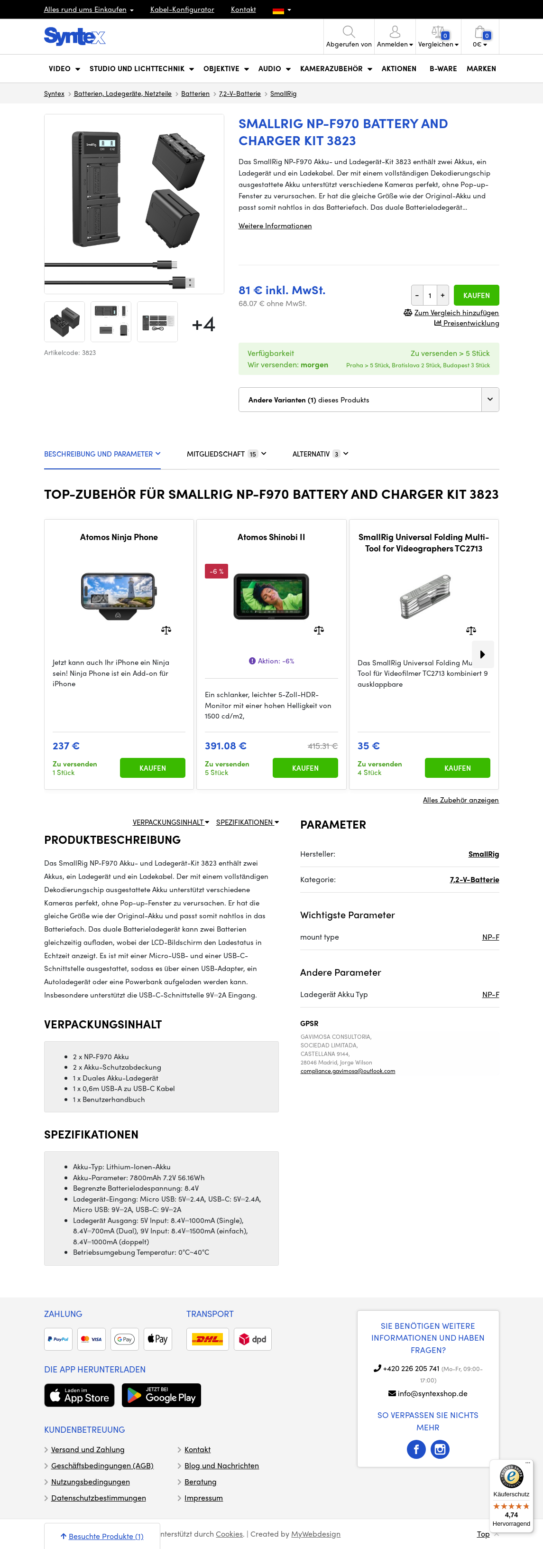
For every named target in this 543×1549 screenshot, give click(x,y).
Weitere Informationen (275, 225)
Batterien (195, 93)
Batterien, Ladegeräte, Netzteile (123, 93)
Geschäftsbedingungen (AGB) (102, 1465)
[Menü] (528, 1465)
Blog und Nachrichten (221, 1465)
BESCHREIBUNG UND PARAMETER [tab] (102, 453)
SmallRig (283, 93)
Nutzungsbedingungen (90, 1481)
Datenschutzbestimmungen (98, 1497)
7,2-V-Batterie (240, 93)
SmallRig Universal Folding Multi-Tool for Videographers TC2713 (424, 542)
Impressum (203, 1497)
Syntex (54, 93)
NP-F (490, 936)
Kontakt (243, 9)
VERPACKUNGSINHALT (171, 822)
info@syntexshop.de (433, 1393)
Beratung (200, 1481)
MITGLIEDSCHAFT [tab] (227, 453)
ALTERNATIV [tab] (321, 453)
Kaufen (476, 295)
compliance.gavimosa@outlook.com (348, 1070)
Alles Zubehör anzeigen (461, 799)
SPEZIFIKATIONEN (247, 822)
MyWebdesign (316, 1533)
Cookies (229, 1533)
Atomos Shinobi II (271, 536)
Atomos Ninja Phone (119, 536)
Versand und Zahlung (88, 1449)
